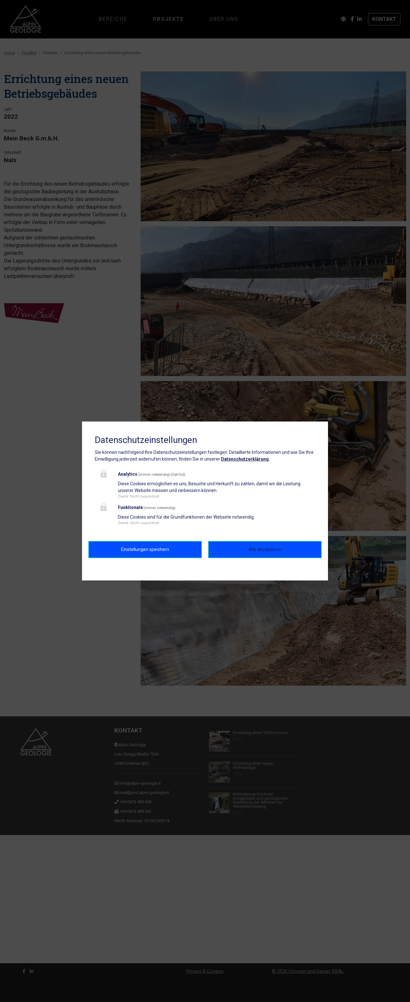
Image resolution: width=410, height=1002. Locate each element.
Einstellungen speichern (145, 549)
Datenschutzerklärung (245, 459)
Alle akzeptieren (265, 549)
